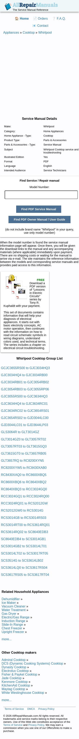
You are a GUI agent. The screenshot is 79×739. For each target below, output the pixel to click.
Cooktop (29, 32)
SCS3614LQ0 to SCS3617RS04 (24, 567)
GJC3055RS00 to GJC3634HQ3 (24, 396)
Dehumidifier (11, 599)
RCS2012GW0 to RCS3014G (22, 510)
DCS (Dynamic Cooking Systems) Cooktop (32, 663)
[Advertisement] (38, 76)
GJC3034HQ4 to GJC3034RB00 (24, 375)
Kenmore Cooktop (15, 681)
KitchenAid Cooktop (16, 685)
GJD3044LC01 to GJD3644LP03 (24, 425)
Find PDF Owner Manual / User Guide (39, 219)
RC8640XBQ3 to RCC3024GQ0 (24, 489)
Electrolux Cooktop (15, 671)
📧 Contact (40, 25)
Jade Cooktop (12, 678)
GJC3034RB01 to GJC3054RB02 (25, 382)
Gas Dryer (9, 613)
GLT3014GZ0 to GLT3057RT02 (23, 439)
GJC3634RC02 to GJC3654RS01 (25, 410)
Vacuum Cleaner (13, 606)
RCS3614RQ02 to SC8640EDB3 (24, 532)
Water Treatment (14, 610)
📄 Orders (40, 18)
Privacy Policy (46, 708)
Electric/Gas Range (15, 617)
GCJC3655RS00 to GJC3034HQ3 (25, 368)
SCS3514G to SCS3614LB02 (22, 560)
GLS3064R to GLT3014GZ (20, 432)
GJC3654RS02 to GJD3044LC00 (25, 418)
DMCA (31, 708)
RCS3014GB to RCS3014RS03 (23, 517)
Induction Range (13, 621)
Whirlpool (45, 32)
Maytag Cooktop (13, 689)
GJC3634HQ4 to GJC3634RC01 (24, 403)
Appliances (11, 32)
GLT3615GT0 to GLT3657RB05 (23, 453)
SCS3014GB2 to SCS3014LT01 (24, 546)
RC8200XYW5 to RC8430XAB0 (24, 467)
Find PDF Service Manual (38, 209)
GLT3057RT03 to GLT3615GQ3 (24, 446)
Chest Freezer (12, 628)
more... (7, 639)
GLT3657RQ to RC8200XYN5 (22, 460)
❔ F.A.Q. (59, 18)
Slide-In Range (12, 624)
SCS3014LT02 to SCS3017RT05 (24, 553)
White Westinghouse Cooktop (23, 692)
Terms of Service (14, 708)
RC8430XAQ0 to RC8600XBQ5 (23, 475)
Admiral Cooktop (13, 660)
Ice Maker (9, 602)
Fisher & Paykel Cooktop (19, 674)
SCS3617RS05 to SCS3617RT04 (25, 574)
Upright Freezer (13, 632)
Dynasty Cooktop (14, 667)
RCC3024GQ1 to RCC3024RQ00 (25, 496)
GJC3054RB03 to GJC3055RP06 (25, 389)
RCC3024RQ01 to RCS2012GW (24, 503)
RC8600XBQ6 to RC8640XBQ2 (23, 482)
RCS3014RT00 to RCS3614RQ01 (25, 525)
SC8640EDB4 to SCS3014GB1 (23, 539)
